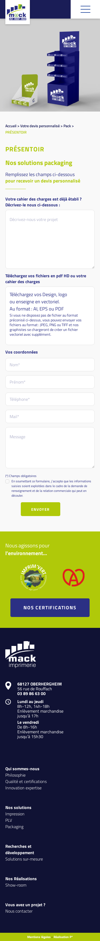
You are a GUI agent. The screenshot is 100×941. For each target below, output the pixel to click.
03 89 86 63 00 (31, 693)
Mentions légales (39, 937)
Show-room (15, 885)
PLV (8, 820)
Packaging (14, 826)
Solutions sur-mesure (24, 859)
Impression (15, 813)
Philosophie (15, 775)
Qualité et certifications (26, 781)
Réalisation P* (63, 937)
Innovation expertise (23, 787)
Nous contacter (19, 911)
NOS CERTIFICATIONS (49, 607)
